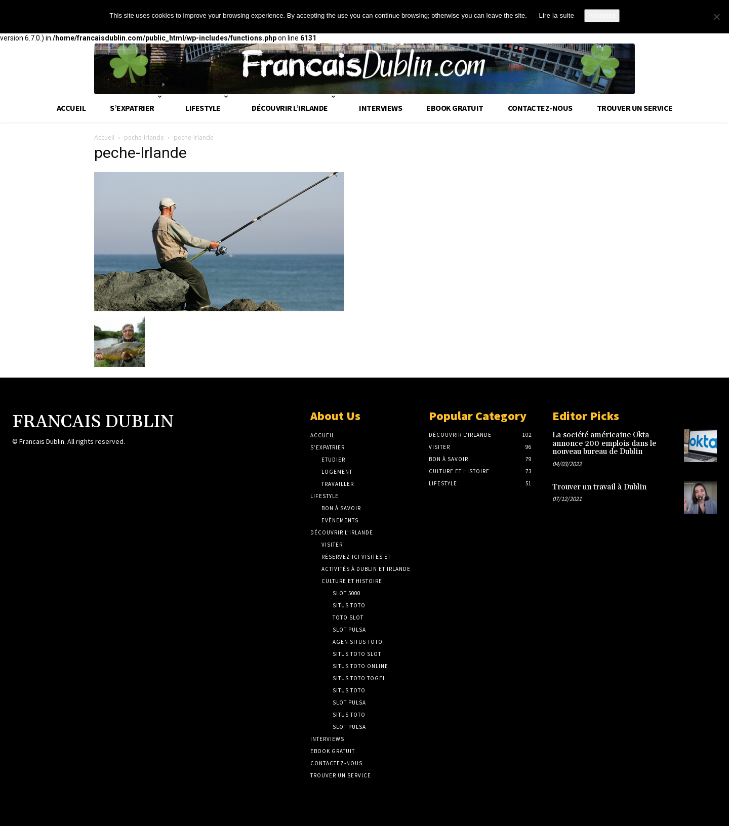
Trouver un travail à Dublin (599, 487)
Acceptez (601, 15)
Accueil (104, 137)
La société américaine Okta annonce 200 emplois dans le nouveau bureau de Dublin (604, 443)
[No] (716, 17)
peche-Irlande (144, 137)
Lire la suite (556, 15)
